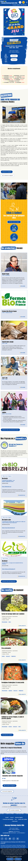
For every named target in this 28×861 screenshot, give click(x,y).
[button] (1, 22)
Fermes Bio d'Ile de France (9, 311)
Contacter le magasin (7, 175)
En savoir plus (21, 495)
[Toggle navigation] (26, 2)
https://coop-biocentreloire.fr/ (8, 527)
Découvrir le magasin (6, 171)
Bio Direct (4, 561)
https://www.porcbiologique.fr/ (8, 569)
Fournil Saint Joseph (7, 342)
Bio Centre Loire (6, 520)
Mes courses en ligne (14, 222)
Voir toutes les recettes (7, 734)
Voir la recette (22, 625)
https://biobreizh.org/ (6, 486)
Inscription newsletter (14, 810)
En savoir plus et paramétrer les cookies (14, 856)
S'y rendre (14, 55)
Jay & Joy (4, 378)
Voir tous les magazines (7, 791)
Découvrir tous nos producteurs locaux (10, 429)
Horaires (14, 59)
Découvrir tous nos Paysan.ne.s (8, 581)
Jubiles (4, 412)
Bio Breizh (5, 478)
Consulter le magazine (9, 786)
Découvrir (23, 286)
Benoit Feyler (5, 274)
